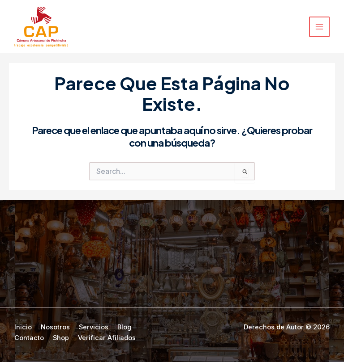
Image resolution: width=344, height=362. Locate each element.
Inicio (23, 327)
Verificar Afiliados (107, 338)
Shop (61, 338)
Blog (124, 327)
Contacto (29, 338)
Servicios (93, 327)
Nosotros (55, 327)
